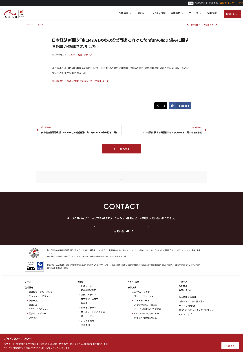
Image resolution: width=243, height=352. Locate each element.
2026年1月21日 (59, 54)
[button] (160, 105)
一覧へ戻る (121, 149)
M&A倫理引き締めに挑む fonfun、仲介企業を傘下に (81, 81)
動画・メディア (85, 54)
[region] (121, 343)
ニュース (73, 54)
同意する (230, 345)
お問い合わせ (124, 231)
